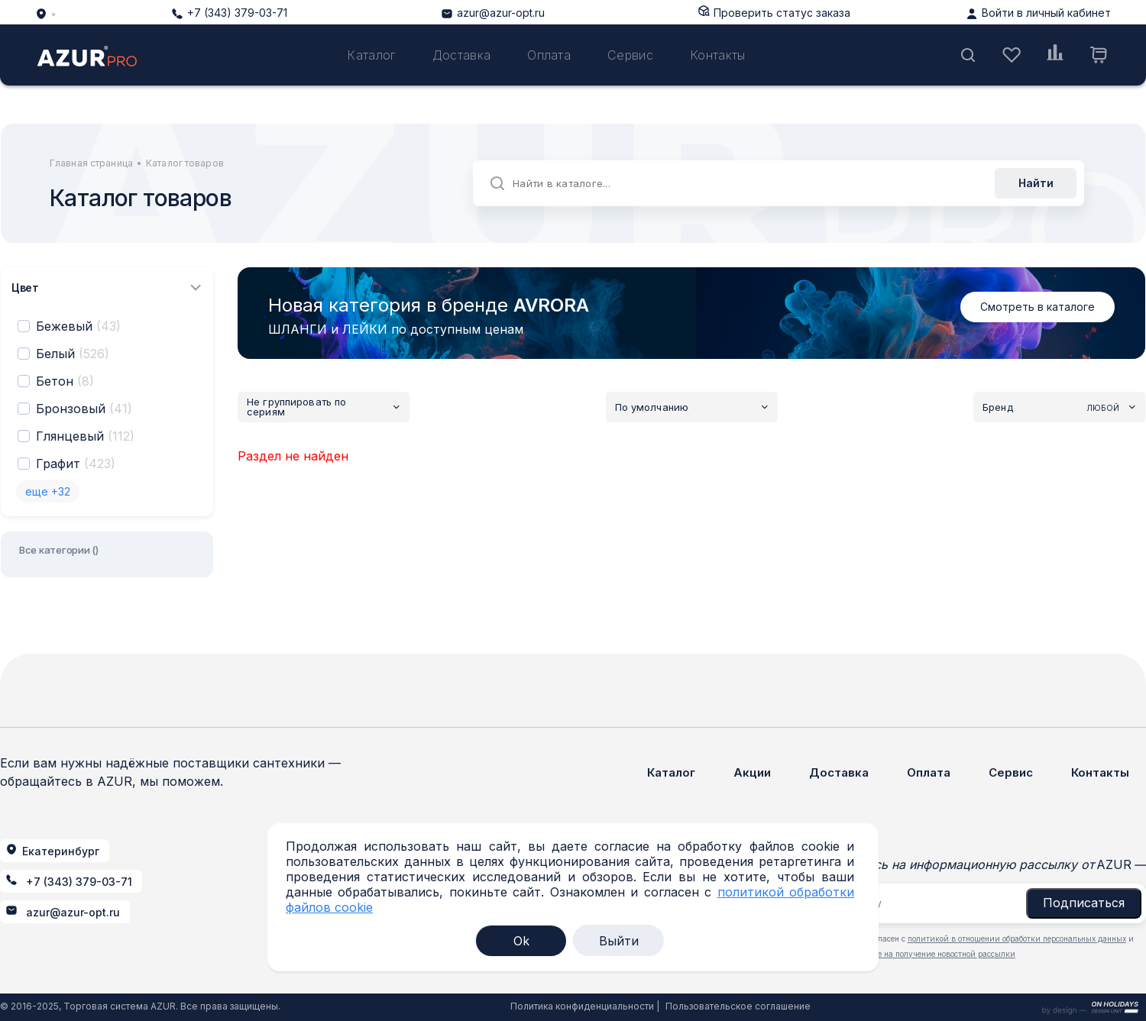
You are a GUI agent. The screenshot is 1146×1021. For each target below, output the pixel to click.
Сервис (630, 55)
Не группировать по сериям (323, 407)
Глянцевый (85, 436)
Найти (1036, 182)
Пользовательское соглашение (738, 1006)
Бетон (65, 381)
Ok (521, 940)
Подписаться (1084, 902)
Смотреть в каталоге (1037, 306)
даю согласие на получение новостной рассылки (922, 953)
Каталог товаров (185, 163)
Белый (72, 353)
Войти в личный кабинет (1046, 12)
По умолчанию (692, 407)
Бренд (1059, 407)
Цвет (106, 287)
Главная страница (91, 163)
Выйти (619, 940)
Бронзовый (84, 408)
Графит (75, 463)
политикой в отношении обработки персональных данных (1017, 938)
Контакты (718, 55)
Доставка (461, 55)
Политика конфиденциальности (582, 1006)
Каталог (371, 55)
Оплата (549, 55)
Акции (752, 772)
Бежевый (78, 326)
